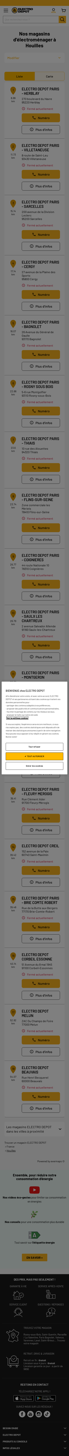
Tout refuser (34, 746)
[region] (34, 728)
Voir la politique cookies (17, 718)
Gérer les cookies (34, 766)
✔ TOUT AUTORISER (34, 756)
